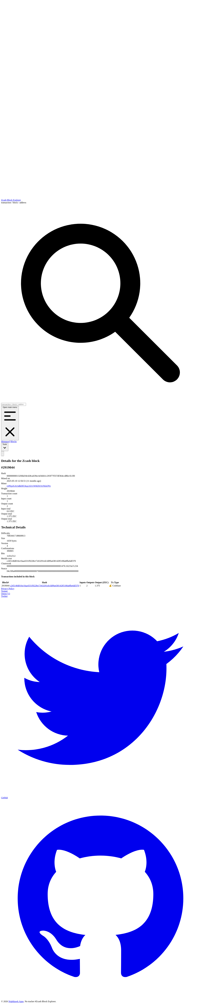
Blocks (13, 441)
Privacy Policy (7, 588)
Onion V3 (5, 593)
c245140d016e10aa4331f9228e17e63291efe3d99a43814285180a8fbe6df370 (44, 585)
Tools (4, 446)
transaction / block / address (13, 202)
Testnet (4, 591)
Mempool (5, 441)
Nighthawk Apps (16, 1001)
